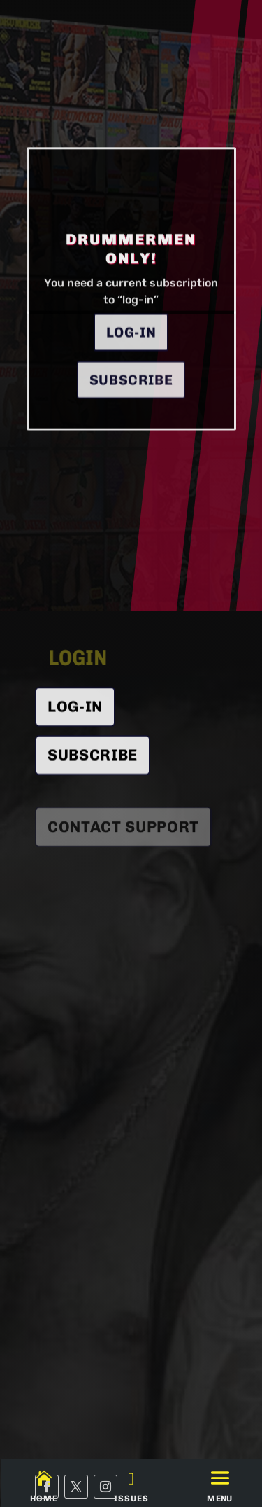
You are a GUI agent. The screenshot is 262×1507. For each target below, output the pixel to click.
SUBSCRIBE (93, 763)
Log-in (131, 361)
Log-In (75, 713)
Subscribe (131, 409)
